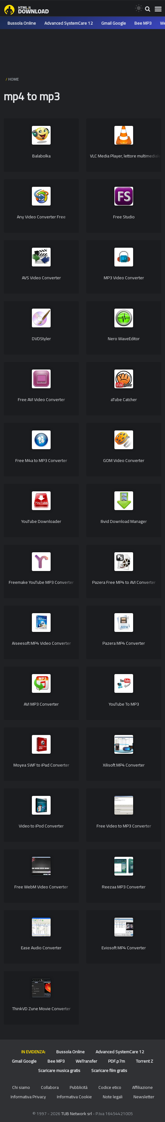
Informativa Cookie (74, 1097)
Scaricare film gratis (109, 1070)
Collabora (50, 1087)
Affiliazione (142, 1087)
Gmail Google (113, 23)
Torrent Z (144, 1061)
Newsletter (143, 1097)
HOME (13, 79)
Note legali (112, 1097)
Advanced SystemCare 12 (68, 23)
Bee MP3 (143, 23)
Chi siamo (21, 1087)
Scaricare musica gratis (59, 1070)
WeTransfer (86, 1061)
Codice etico (109, 1087)
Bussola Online (22, 23)
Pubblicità (79, 1087)
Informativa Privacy (28, 1097)
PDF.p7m (116, 1061)
